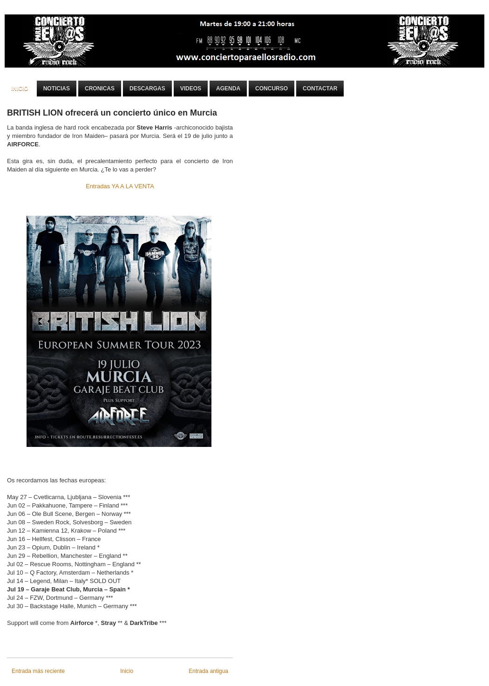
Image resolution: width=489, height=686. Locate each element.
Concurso (271, 88)
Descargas (147, 88)
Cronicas (100, 88)
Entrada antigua (208, 671)
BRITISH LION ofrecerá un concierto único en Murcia (112, 113)
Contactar (320, 88)
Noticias (56, 88)
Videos (190, 88)
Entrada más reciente (38, 671)
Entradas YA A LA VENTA (120, 186)
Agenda (228, 88)
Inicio (19, 88)
